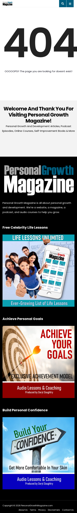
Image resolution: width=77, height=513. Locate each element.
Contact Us (68, 509)
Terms (33, 509)
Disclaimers (54, 509)
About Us (23, 509)
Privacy (42, 509)
